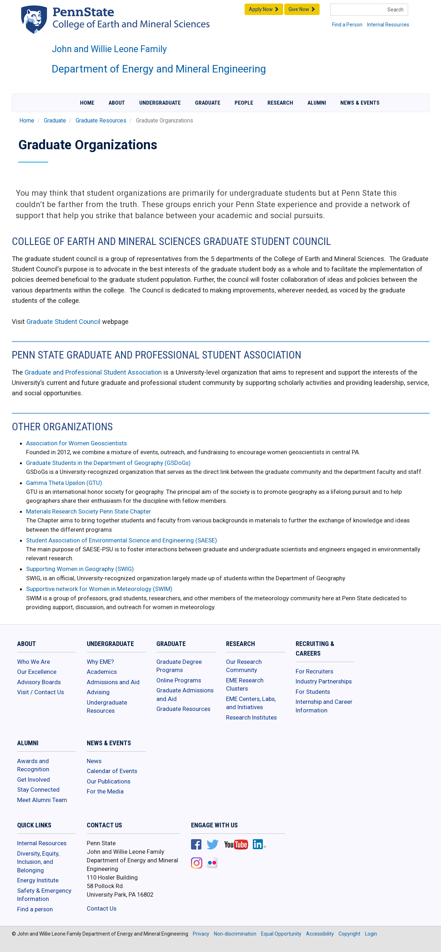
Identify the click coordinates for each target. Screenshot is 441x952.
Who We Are (33, 661)
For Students (313, 691)
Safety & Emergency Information (44, 895)
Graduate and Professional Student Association (93, 372)
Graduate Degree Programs (179, 666)
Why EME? (100, 661)
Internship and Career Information (324, 706)
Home (87, 103)
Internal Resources (388, 24)
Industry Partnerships (324, 681)
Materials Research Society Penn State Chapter (88, 511)
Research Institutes (251, 717)
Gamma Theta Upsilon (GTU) (64, 482)
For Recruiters (314, 671)
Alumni (316, 103)
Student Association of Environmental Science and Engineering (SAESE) (121, 540)
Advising (98, 692)
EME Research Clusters (245, 684)
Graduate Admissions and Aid (185, 694)
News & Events (360, 103)
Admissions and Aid (113, 682)
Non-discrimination (235, 934)
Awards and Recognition (33, 765)
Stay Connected (38, 789)
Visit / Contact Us (40, 692)
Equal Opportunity (281, 934)
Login (371, 934)
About (117, 103)
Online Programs (178, 680)
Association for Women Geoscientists (76, 443)
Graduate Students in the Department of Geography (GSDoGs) (108, 462)
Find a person (35, 909)
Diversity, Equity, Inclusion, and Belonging (38, 862)
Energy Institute (38, 880)
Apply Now (264, 9)
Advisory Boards (39, 682)
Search (395, 9)
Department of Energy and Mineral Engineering (159, 69)
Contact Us (101, 908)
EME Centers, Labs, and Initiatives (251, 703)
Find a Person (347, 24)
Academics (102, 671)
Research (280, 103)
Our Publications (108, 781)
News (94, 761)
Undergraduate (160, 103)
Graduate (207, 103)
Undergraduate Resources (107, 707)
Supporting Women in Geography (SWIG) (80, 568)
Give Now (302, 9)
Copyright (349, 934)
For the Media (105, 791)
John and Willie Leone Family (109, 49)
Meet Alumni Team (42, 799)
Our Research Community (244, 666)
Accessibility (320, 934)
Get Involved (33, 779)
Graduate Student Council (63, 321)
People (244, 103)
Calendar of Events (112, 771)
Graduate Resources (101, 120)
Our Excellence (36, 671)
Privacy (201, 934)
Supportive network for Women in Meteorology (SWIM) (99, 588)
